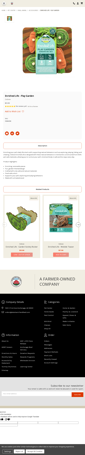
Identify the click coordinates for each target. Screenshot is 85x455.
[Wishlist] (23, 111)
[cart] (82, 3)
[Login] (78, 3)
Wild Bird (47, 321)
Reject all (19, 451)
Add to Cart (61, 255)
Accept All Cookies (34, 451)
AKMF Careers (7, 347)
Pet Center (48, 308)
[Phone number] (75, 3)
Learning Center (26, 367)
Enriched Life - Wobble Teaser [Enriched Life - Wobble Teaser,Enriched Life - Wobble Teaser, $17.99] (61, 247)
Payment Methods (51, 352)
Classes (47, 325)
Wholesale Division (27, 361)
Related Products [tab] (42, 189)
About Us (5, 341)
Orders (46, 341)
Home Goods (49, 312)
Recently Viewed (50, 359)
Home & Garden (69, 308)
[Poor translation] (7, 419)
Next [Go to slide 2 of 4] (78, 224)
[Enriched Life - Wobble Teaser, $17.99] (61, 218)
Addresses (48, 348)
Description (42, 146)
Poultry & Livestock (70, 312)
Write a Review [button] (33, 106)
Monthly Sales (7, 357)
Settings (7, 451)
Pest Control (49, 315)
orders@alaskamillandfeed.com (17, 312)
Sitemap (5, 370)
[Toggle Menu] (4, 3)
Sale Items (67, 325)
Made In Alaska (68, 321)
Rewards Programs (27, 357)
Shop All (47, 329)
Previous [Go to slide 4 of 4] (4, 224)
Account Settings (51, 363)
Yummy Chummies (9, 367)
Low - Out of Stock (22, 255)
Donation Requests (27, 353)
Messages (48, 345)
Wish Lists (48, 356)
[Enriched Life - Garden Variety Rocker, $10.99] (22, 218)
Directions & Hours (9, 353)
